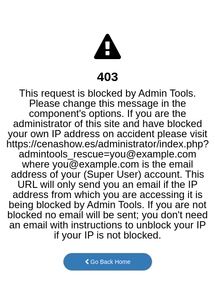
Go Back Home (108, 261)
